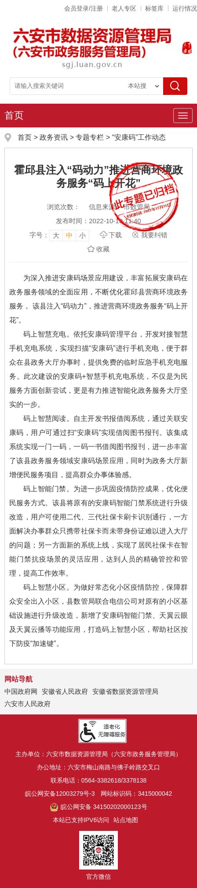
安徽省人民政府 (65, 691)
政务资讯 (54, 137)
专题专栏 (90, 137)
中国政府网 (20, 691)
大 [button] (56, 235)
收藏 (102, 249)
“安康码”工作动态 (139, 137)
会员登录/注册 (83, 8)
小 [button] (82, 235)
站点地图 (125, 819)
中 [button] (69, 235)
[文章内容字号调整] (59, 235)
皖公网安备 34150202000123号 (98, 806)
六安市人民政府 (27, 703)
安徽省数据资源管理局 (125, 691)
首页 (14, 115)
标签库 (154, 8)
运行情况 (184, 8)
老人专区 (124, 8)
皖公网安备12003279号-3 (60, 793)
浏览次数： (63, 206)
